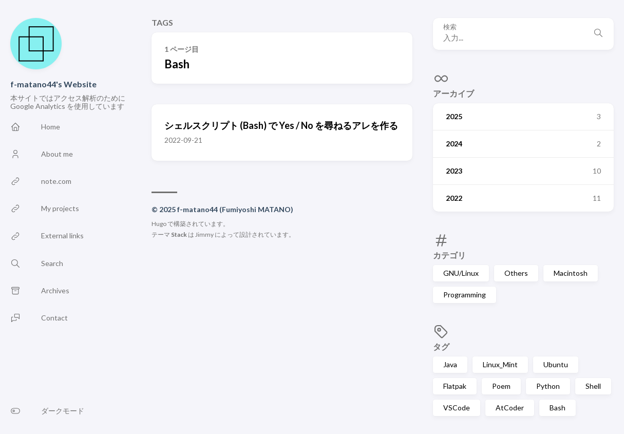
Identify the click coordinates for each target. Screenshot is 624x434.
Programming (464, 294)
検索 (450, 27)
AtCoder (510, 407)
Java (450, 364)
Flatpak (454, 386)
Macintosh (571, 273)
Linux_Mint (500, 364)
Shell (593, 386)
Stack (179, 234)
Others (516, 273)
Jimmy (204, 234)
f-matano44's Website (53, 84)
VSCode (456, 407)
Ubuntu (555, 364)
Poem (501, 386)
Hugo (159, 224)
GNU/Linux (461, 273)
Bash (557, 407)
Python (548, 386)
